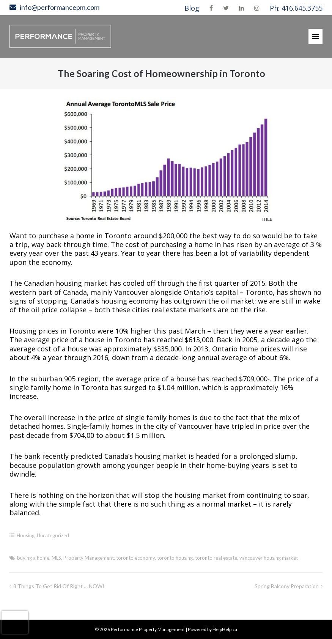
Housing (26, 535)
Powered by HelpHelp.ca (212, 629)
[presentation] (15, 622)
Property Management (88, 558)
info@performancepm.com (59, 7)
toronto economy (135, 558)
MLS (56, 558)
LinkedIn (241, 8)
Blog (191, 8)
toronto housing (175, 558)
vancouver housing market (268, 558)
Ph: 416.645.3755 (296, 8)
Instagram (257, 8)
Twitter (226, 8)
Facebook (211, 8)
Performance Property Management (148, 629)
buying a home (33, 558)
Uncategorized (53, 535)
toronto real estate (216, 558)
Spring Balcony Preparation (287, 586)
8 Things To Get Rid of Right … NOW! (58, 586)
